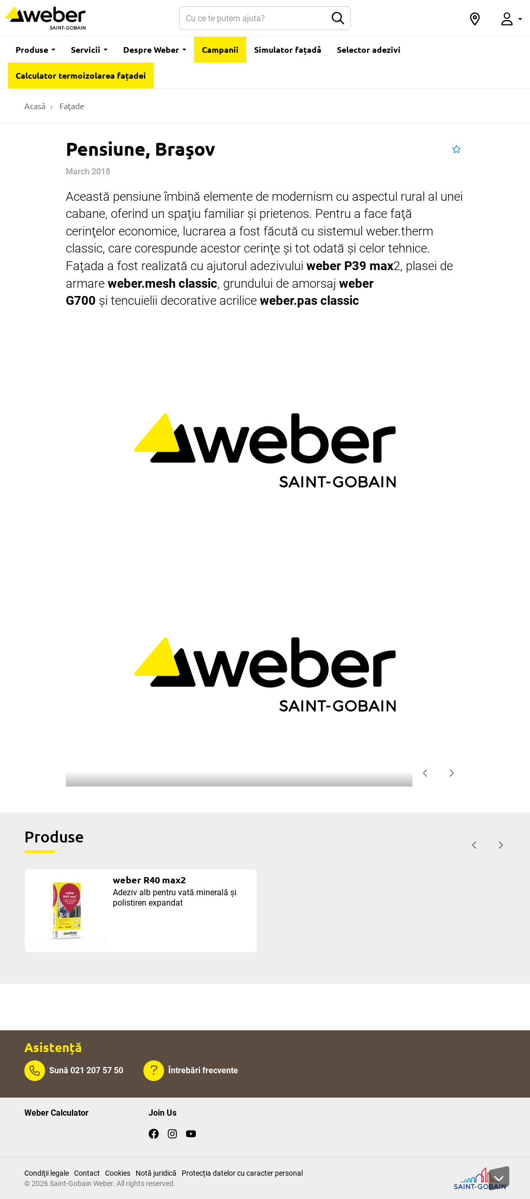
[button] (475, 18)
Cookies (117, 1173)
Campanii (220, 49)
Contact (87, 1173)
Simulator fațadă (287, 49)
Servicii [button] (89, 49)
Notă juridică (156, 1173)
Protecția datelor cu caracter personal (242, 1173)
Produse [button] (35, 49)
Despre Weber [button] (154, 49)
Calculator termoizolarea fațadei (81, 75)
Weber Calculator (56, 1113)
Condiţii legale (46, 1173)
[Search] (253, 18)
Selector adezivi (369, 49)
